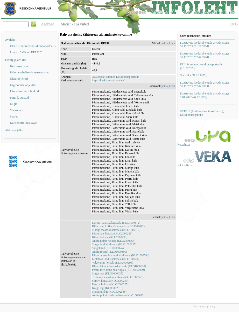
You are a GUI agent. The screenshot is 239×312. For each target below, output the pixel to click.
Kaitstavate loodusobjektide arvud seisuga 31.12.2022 (204, 84)
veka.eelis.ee (184, 165)
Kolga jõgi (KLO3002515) (107, 288)
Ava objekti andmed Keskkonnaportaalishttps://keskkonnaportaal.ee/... (115, 78)
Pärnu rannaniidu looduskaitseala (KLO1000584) (120, 255)
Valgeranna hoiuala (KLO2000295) (112, 262)
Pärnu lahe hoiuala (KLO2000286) (112, 233)
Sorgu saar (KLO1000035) (107, 273)
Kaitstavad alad (19, 66)
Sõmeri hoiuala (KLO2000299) (110, 280)
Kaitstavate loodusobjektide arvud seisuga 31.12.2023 (204, 55)
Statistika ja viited (75, 24)
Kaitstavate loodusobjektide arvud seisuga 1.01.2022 (204, 95)
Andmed (47, 24)
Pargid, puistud (19, 97)
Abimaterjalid (13, 130)
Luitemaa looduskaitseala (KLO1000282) (116, 259)
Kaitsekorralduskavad (23, 123)
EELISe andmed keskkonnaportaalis (33, 46)
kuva (172, 43)
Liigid (14, 104)
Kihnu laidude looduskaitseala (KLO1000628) (119, 266)
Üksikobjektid (19, 78)
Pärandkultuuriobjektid (24, 91)
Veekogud (16, 110)
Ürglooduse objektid (22, 85)
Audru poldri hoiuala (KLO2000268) (113, 240)
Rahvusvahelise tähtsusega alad (29, 72)
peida (165, 43)
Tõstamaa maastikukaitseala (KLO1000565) (117, 277)
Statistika (193, 75)
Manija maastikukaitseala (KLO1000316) (116, 230)
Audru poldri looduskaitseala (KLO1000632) (118, 295)
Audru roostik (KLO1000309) (109, 251)
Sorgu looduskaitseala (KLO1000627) (114, 244)
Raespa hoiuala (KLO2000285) (110, 284)
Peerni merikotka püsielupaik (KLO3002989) (118, 270)
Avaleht (10, 39)
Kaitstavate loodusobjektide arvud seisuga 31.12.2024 (204, 44)
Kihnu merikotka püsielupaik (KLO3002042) (118, 226)
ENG (233, 24)
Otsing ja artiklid (15, 60)
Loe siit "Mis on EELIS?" (26, 52)
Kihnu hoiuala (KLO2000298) (109, 237)
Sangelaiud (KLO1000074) (108, 248)
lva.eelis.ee (183, 144)
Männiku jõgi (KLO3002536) (109, 291)
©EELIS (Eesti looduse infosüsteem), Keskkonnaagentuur (202, 113)
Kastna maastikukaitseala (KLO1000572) (116, 222)
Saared (14, 116)
